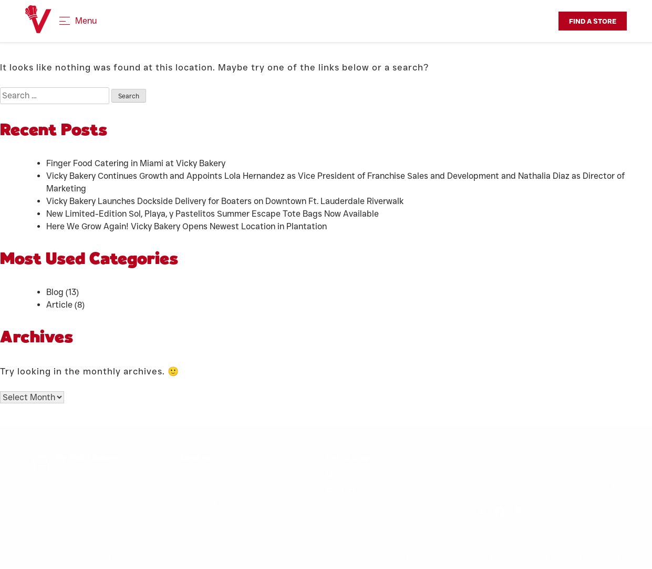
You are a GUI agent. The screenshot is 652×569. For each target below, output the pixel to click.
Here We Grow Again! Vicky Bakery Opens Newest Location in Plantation (188, 226)
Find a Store (592, 21)
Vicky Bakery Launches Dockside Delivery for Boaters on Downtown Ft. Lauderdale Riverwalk (224, 201)
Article (59, 305)
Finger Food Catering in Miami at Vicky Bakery (135, 163)
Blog (55, 292)
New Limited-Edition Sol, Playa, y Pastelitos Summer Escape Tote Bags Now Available (212, 214)
